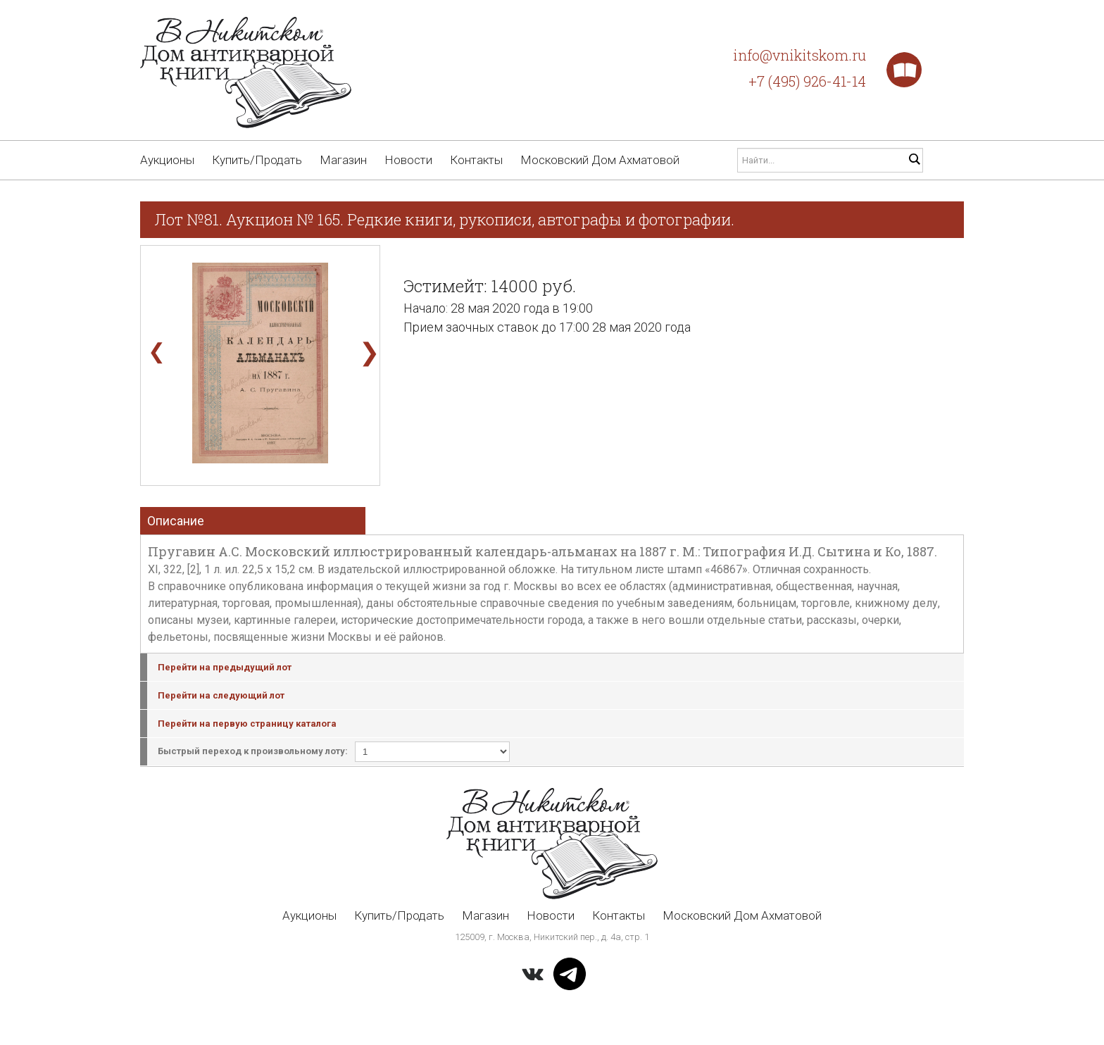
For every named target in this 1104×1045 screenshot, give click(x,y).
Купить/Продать (257, 160)
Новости (408, 160)
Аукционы (167, 160)
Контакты (476, 160)
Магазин (343, 160)
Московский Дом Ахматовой (599, 160)
